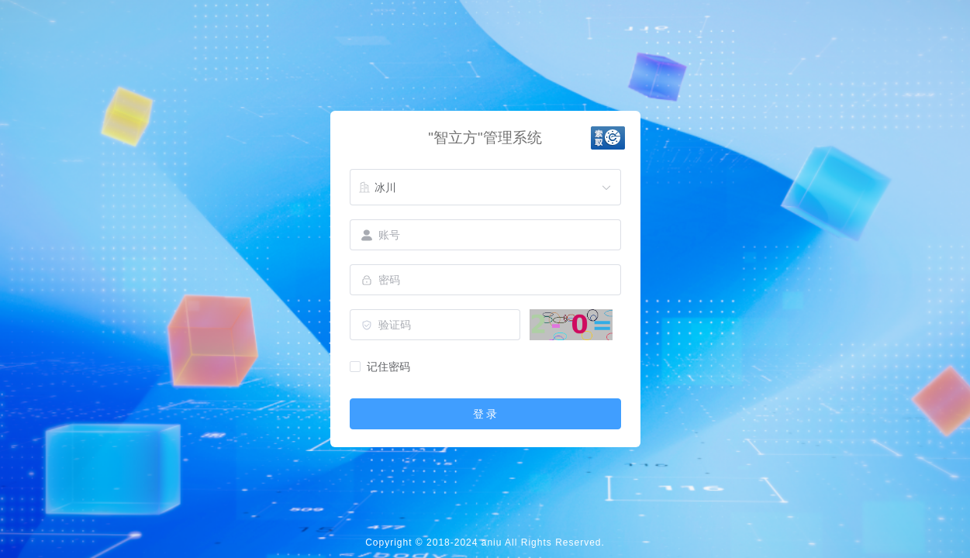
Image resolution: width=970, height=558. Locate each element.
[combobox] (485, 187)
